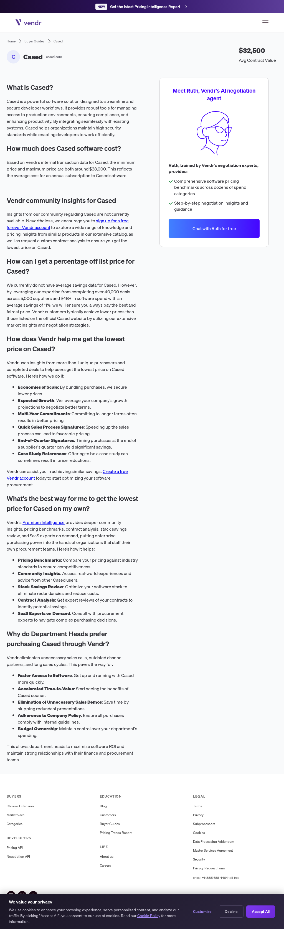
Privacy (198, 815)
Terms (197, 806)
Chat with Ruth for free (214, 228)
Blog (103, 806)
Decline (231, 912)
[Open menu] (265, 23)
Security (199, 859)
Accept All (261, 912)
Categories (14, 823)
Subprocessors (204, 823)
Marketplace (15, 815)
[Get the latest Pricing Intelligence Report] (142, 6)
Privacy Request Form (209, 868)
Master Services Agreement (213, 850)
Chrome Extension (20, 806)
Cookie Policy (148, 916)
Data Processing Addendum (213, 841)
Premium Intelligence (43, 522)
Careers (105, 865)
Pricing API (15, 847)
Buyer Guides (110, 823)
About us (106, 856)
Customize (202, 912)
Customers (108, 815)
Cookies (199, 832)
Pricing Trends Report (116, 832)
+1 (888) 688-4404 (215, 877)
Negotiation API (18, 856)
